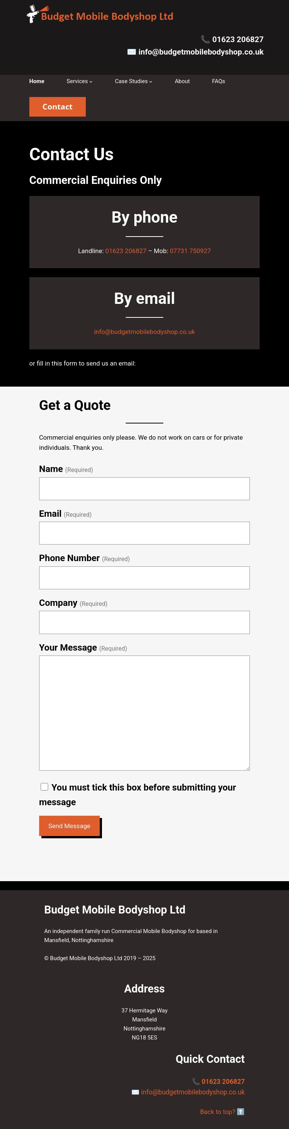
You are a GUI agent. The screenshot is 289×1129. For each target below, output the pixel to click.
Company (58, 603)
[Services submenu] (91, 81)
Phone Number (69, 558)
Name (51, 469)
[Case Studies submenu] (150, 81)
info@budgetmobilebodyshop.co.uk (201, 51)
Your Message (68, 647)
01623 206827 (237, 39)
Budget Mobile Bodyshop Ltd (115, 909)
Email (50, 513)
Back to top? (218, 1111)
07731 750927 (190, 251)
